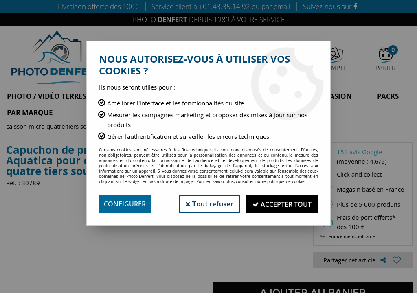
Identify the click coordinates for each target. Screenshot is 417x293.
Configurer (125, 203)
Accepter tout (281, 203)
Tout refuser (208, 203)
